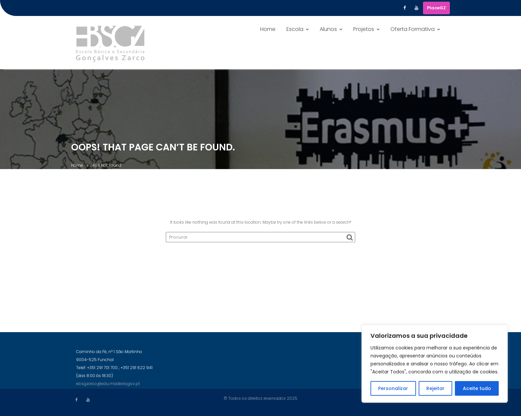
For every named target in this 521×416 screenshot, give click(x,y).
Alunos (328, 29)
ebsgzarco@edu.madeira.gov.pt (108, 386)
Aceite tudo (477, 388)
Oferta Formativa (412, 29)
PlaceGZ (436, 8)
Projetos (363, 29)
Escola (294, 29)
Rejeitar (435, 388)
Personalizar (393, 388)
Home (267, 29)
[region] (435, 364)
